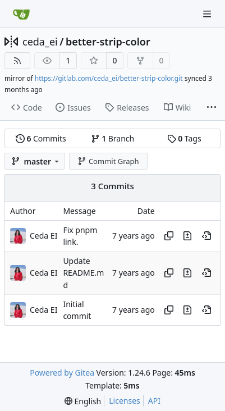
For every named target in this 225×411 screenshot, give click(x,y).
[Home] (21, 14)
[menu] (83, 401)
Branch (113, 138)
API (154, 400)
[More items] (212, 107)
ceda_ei (40, 41)
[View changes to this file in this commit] (187, 235)
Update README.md (83, 272)
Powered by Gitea (62, 372)
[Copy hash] (168, 235)
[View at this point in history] (206, 235)
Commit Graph (108, 161)
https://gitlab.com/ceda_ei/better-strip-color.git (109, 78)
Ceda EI (43, 235)
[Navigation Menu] (208, 13)
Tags (184, 138)
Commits (41, 138)
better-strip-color (108, 41)
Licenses (124, 400)
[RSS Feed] (17, 60)
